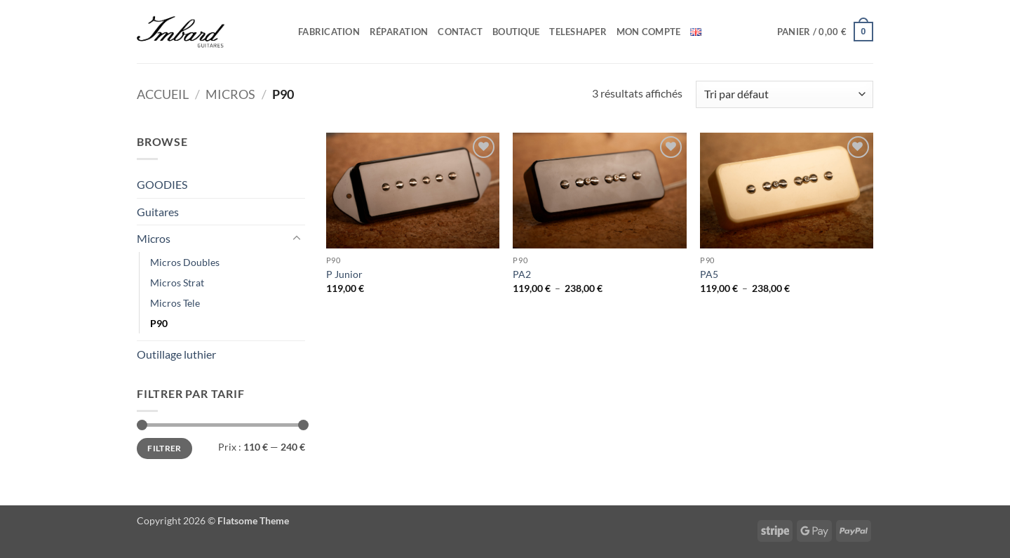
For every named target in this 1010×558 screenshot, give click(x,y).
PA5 (709, 274)
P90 (159, 323)
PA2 (522, 274)
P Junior (344, 274)
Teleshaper (578, 31)
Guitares (158, 211)
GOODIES (162, 184)
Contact (460, 31)
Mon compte (649, 31)
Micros (230, 94)
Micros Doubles (185, 262)
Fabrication (329, 31)
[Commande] (784, 94)
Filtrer (164, 448)
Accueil (163, 94)
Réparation (399, 31)
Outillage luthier (176, 354)
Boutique (515, 31)
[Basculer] (296, 238)
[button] (825, 31)
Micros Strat (177, 282)
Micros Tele (175, 303)
